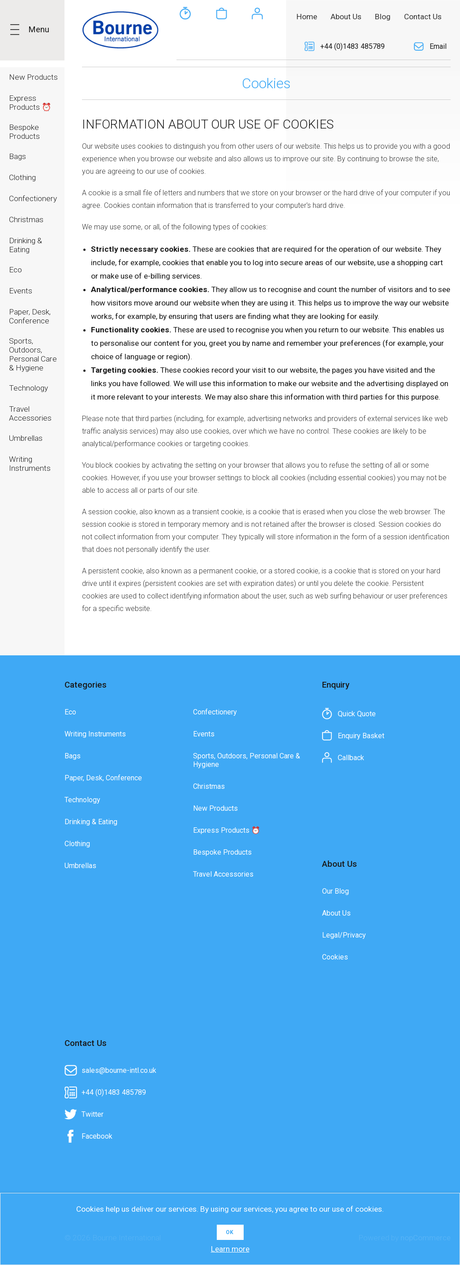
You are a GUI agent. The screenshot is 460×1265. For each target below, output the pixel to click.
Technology (82, 800)
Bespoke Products (222, 852)
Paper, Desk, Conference (103, 778)
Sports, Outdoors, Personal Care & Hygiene (246, 760)
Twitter (92, 1114)
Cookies (335, 957)
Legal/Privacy (344, 935)
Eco (70, 712)
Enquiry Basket (221, 47)
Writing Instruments (95, 734)
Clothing (77, 844)
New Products (215, 809)
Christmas (209, 787)
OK (229, 1232)
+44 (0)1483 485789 (352, 46)
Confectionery (215, 712)
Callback (257, 47)
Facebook (97, 1136)
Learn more (230, 1248)
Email (438, 46)
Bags (72, 756)
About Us (336, 913)
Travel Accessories (223, 874)
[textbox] (226, 16)
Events (204, 734)
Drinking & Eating (90, 822)
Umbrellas (80, 866)
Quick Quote (185, 47)
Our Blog (335, 891)
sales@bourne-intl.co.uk (119, 1071)
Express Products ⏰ (226, 830)
